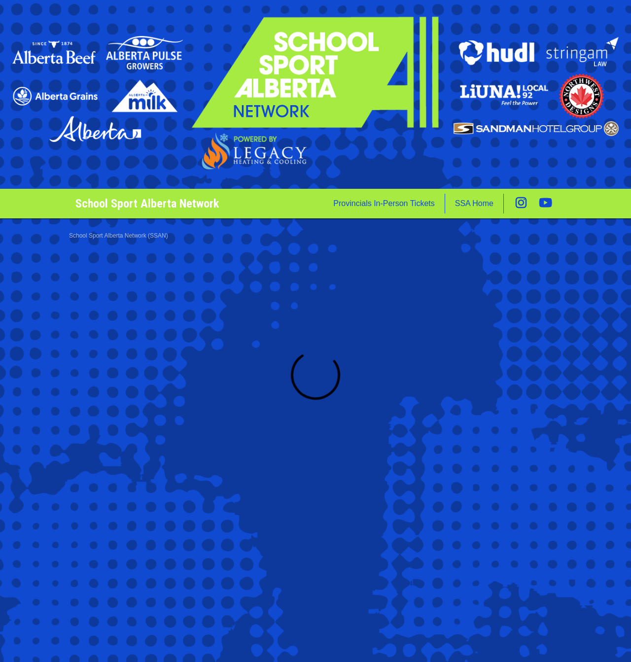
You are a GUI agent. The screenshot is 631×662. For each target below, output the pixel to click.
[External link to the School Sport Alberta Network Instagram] (526, 203)
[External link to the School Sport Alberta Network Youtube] (545, 203)
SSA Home (474, 203)
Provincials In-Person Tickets (383, 203)
